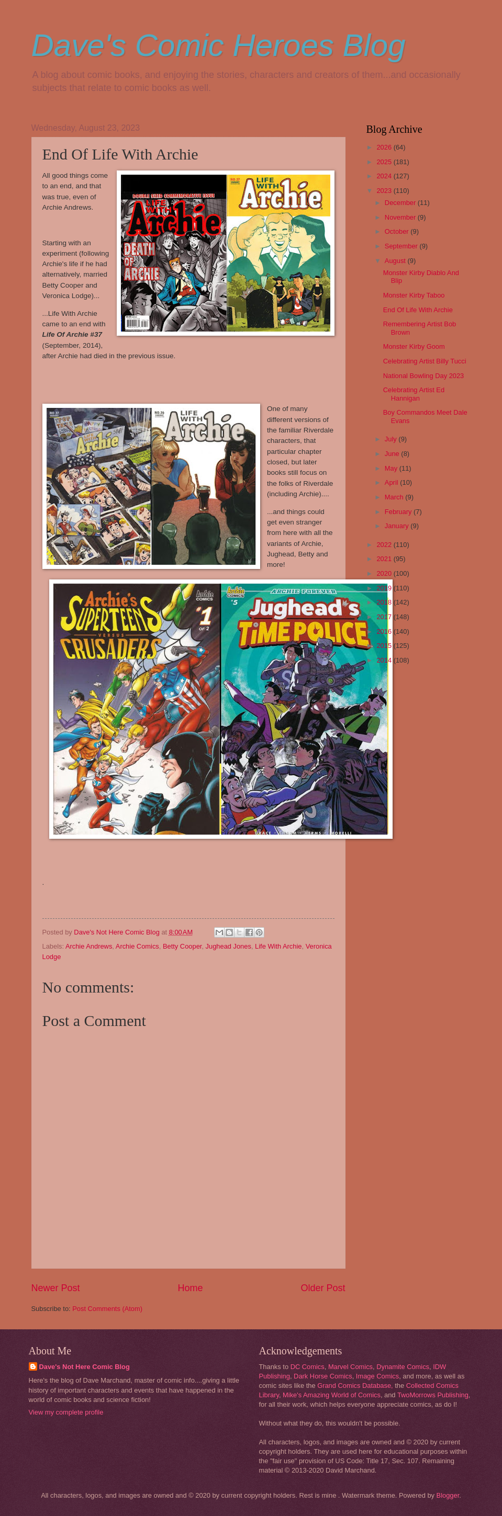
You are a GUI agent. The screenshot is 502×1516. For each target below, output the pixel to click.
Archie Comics (137, 946)
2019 (384, 588)
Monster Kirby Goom (414, 346)
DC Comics (308, 1367)
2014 (384, 660)
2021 (384, 559)
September (402, 246)
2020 (384, 573)
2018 (384, 602)
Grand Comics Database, (355, 1385)
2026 (384, 147)
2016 (384, 631)
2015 (384, 645)
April (392, 482)
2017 (384, 617)
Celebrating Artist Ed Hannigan (413, 394)
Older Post (322, 1288)
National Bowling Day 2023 (423, 376)
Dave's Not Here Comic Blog (84, 1367)
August (396, 261)
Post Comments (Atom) (107, 1309)
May (392, 468)
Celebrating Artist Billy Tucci (424, 361)
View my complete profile (66, 1412)
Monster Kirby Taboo (414, 295)
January (397, 526)
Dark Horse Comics (323, 1376)
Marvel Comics (350, 1367)
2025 (384, 162)
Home (190, 1288)
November (401, 217)
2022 (384, 545)
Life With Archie (278, 946)
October (397, 231)
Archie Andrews (88, 946)
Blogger (448, 1495)
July (391, 439)
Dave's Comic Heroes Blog (218, 45)
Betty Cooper (182, 946)
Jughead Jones (228, 946)
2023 (384, 191)
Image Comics (377, 1376)
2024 (384, 176)
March (395, 497)
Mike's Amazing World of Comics (332, 1395)
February (399, 512)
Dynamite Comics (402, 1367)
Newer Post (55, 1288)
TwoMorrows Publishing (432, 1395)
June (393, 454)
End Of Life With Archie (418, 310)
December (401, 203)
